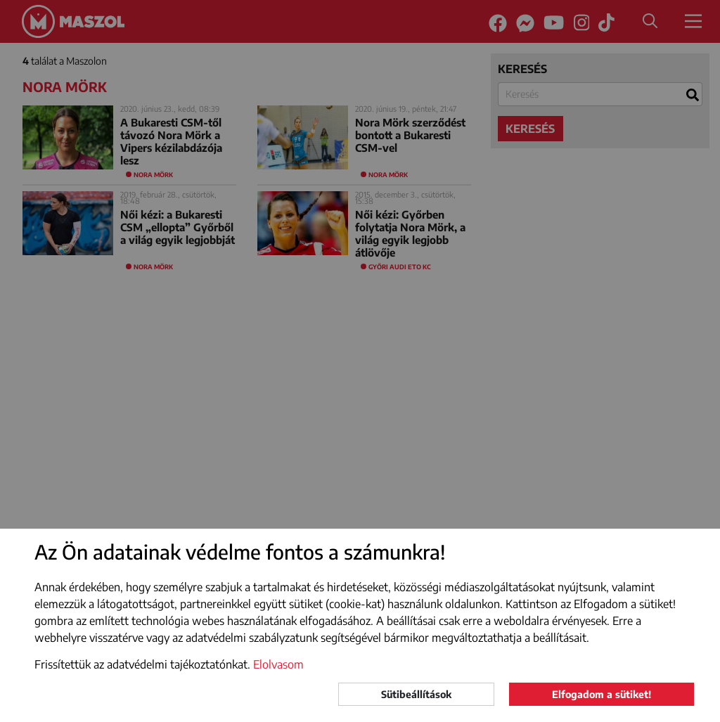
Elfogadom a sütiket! (601, 694)
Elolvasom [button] (278, 664)
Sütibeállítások (416, 694)
